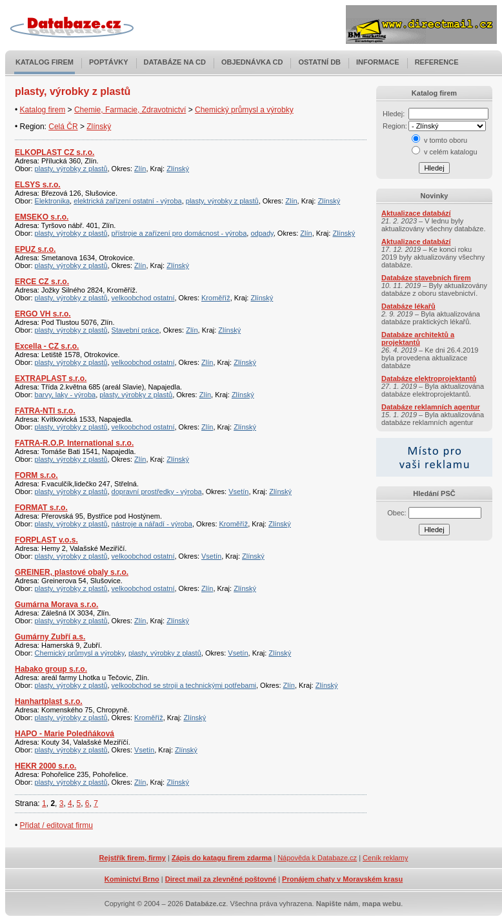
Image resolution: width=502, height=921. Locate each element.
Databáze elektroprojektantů (428, 378)
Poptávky (108, 62)
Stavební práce (135, 330)
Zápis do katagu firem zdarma (222, 858)
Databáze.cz (205, 903)
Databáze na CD (175, 62)
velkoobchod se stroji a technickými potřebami (184, 685)
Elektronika (52, 201)
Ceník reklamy (385, 858)
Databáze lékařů (408, 306)
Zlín (140, 168)
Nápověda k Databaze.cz (317, 858)
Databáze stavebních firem (426, 278)
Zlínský (98, 126)
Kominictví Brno (132, 879)
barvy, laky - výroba (65, 394)
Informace (377, 62)
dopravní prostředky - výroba (157, 491)
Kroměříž (215, 298)
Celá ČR (62, 126)
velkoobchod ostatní (143, 298)
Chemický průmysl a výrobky (244, 109)
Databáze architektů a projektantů (417, 338)
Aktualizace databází (416, 213)
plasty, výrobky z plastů (71, 168)
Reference (437, 62)
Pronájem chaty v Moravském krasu (342, 879)
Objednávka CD (252, 62)
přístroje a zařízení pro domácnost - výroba (179, 233)
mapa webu (381, 903)
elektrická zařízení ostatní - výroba (128, 201)
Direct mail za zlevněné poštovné (220, 879)
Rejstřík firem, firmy (132, 858)
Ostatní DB (319, 62)
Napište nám (337, 903)
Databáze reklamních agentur (430, 407)
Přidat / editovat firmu (56, 825)
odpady (261, 233)
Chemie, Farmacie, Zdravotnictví (130, 109)
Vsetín (238, 491)
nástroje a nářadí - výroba (152, 524)
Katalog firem (44, 62)
